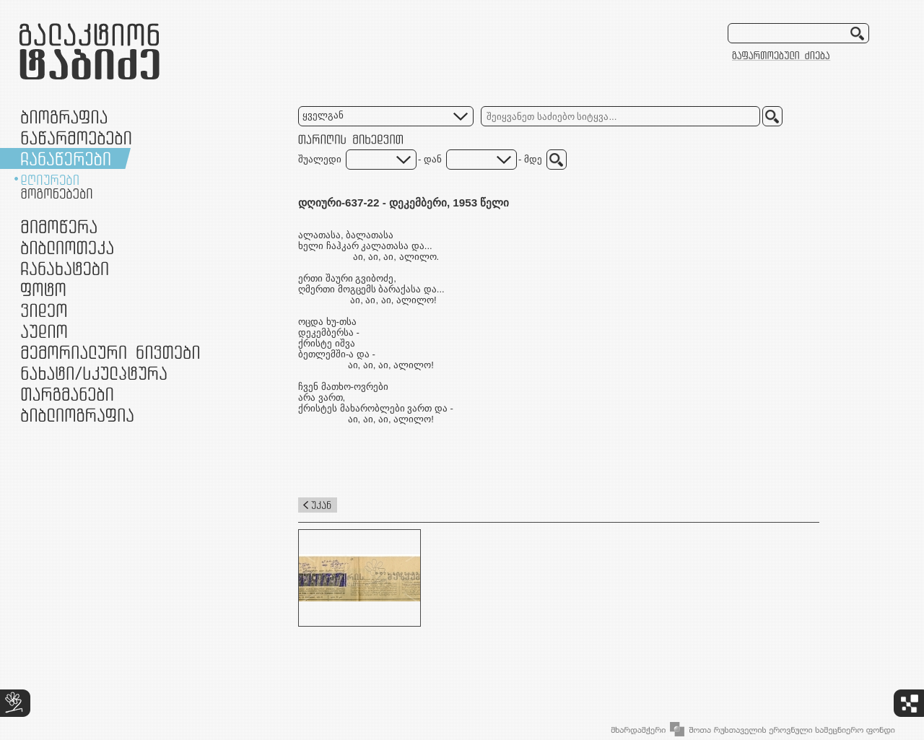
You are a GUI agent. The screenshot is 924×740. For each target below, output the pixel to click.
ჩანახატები (64, 268)
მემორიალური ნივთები (110, 351)
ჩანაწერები (65, 158)
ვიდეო (43, 310)
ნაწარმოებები (76, 137)
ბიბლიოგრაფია (77, 414)
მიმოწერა (59, 226)
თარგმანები (67, 393)
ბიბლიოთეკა (67, 247)
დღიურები (50, 180)
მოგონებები (56, 193)
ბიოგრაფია (64, 116)
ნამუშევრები (94, 372)
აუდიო (44, 331)
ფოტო (43, 289)
